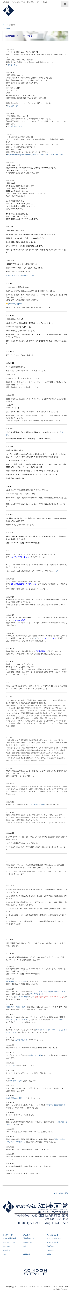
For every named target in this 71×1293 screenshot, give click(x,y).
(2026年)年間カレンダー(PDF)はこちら (20, 275)
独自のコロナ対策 (35, 1055)
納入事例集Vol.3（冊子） (15, 1098)
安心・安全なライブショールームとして (50, 997)
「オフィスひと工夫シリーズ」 (17, 1020)
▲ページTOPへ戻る (61, 1193)
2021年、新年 (11, 1065)
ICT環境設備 (6, 1250)
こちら (56, 571)
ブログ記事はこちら (14, 126)
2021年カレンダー (16, 1081)
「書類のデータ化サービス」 (16, 1007)
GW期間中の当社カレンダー (16, 981)
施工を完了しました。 (37, 994)
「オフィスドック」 (57, 1020)
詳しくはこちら (13, 106)
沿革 (24, 1246)
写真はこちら (12, 65)
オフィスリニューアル (9, 1242)
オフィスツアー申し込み (54, 1238)
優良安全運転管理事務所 (56, 1105)
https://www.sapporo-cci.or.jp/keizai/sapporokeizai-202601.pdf (35, 155)
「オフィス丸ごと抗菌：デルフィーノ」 (52, 992)
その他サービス (7, 1254)
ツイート (7, 29)
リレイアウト (38, 638)
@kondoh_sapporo (15, 304)
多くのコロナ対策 (22, 997)
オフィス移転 (6, 1246)
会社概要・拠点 (27, 1242)
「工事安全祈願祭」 (38, 804)
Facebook (50, 1250)
